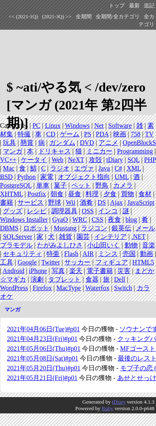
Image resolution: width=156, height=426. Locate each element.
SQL (133, 159)
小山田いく (103, 245)
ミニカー (99, 151)
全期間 (84, 17)
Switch (123, 287)
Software (120, 125)
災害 (123, 270)
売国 (129, 253)
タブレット (64, 279)
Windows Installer (24, 219)
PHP (150, 159)
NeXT (76, 159)
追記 (149, 6)
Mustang (65, 228)
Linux (52, 125)
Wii (70, 202)
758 (136, 134)
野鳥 (101, 185)
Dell (119, 279)
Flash (71, 253)
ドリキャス (54, 151)
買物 (127, 193)
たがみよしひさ (60, 245)
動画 (146, 253)
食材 (145, 193)
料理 (92, 193)
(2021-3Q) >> (57, 17)
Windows (77, 125)
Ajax (116, 202)
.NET (138, 236)
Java (104, 168)
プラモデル (16, 245)
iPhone (38, 270)
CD (50, 134)
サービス (31, 202)
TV (149, 134)
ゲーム (69, 134)
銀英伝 (121, 228)
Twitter (50, 262)
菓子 (60, 185)
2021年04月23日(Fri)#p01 (42, 338)
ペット (81, 185)
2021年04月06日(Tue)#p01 (43, 329)
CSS (97, 219)
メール (145, 228)
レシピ (36, 211)
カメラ (123, 185)
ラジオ (60, 168)
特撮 (24, 134)
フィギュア (111, 262)
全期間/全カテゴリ (118, 17)
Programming (135, 151)
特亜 (52, 253)
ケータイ (34, 159)
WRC (79, 219)
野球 (54, 202)
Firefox (42, 287)
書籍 (6, 202)
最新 (134, 6)
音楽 (148, 245)
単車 (42, 185)
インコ (108, 211)
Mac (8, 168)
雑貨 (65, 236)
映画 (119, 134)
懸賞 (26, 142)
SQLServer (17, 236)
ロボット (36, 228)
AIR (88, 253)
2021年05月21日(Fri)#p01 (42, 377)
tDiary (114, 159)
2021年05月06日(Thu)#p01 (43, 348)
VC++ (8, 159)
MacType (68, 287)
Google (27, 262)
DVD (87, 142)
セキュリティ (22, 253)
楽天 (75, 270)
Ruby (107, 408)
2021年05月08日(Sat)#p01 (42, 358)
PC (37, 125)
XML (134, 168)
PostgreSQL (16, 185)
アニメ (108, 142)
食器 (92, 279)
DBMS (9, 228)
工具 (6, 262)
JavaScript (140, 202)
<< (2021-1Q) (23, 17)
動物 (131, 245)
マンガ (12, 151)
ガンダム (62, 142)
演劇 (37, 279)
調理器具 (64, 211)
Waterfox (98, 287)
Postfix (37, 193)
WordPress (14, 287)
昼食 (74, 193)
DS (101, 202)
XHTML (11, 193)
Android (13, 270)
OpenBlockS (139, 142)
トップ (117, 6)
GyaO (60, 219)
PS (87, 134)
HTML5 (143, 262)
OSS (88, 211)
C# (118, 168)
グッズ (12, 211)
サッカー (77, 262)
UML (121, 176)
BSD (6, 176)
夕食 (109, 193)
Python (26, 176)
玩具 (9, 142)
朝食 (57, 193)
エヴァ (84, 168)
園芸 (83, 236)
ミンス (108, 253)
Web (58, 159)
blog (131, 219)
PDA (102, 134)
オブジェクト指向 (84, 176)
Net (98, 125)
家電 (46, 176)
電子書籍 (100, 270)
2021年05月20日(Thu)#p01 (43, 368)
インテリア (110, 236)
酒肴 (86, 202)
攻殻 (95, 159)
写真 (58, 270)
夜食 (114, 219)
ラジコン (94, 228)
